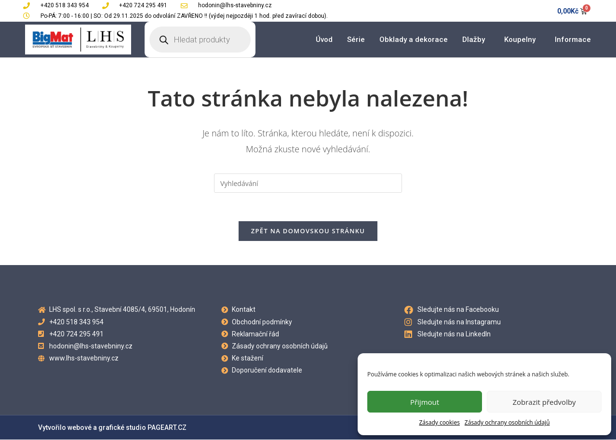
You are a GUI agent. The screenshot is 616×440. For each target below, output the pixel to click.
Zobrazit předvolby (544, 402)
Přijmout (424, 402)
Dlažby (476, 39)
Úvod (324, 39)
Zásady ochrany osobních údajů (507, 422)
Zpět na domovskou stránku (308, 231)
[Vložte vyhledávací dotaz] (308, 183)
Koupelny (522, 39)
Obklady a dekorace (413, 39)
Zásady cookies (439, 422)
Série (356, 39)
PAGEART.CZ (167, 428)
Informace (575, 39)
